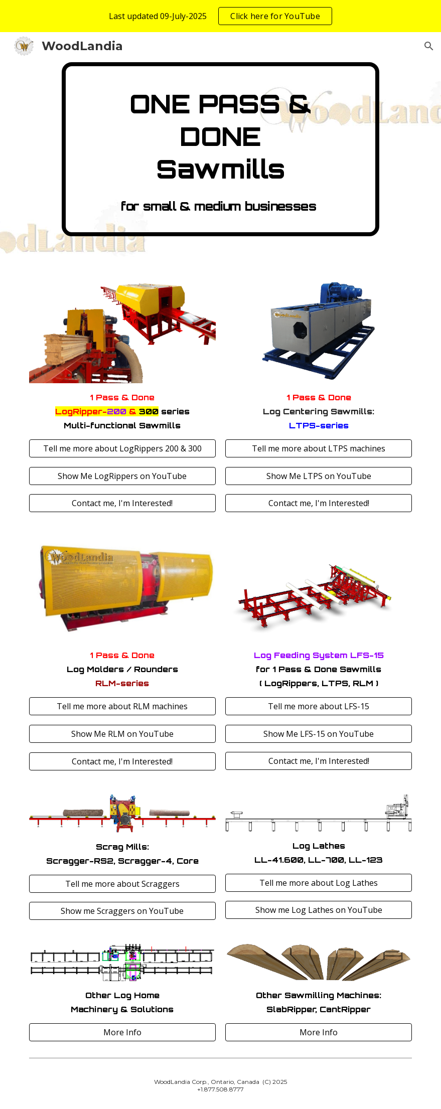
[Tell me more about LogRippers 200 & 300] (122, 448)
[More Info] (122, 1032)
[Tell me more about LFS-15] (318, 706)
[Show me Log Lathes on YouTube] (318, 909)
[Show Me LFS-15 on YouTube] (318, 733)
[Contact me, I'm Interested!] (122, 503)
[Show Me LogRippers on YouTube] (122, 476)
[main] (220, 149)
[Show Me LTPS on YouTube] (318, 476)
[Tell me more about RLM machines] (122, 706)
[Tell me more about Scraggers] (122, 883)
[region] (220, 16)
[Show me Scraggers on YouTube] (122, 910)
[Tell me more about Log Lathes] (318, 882)
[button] (429, 46)
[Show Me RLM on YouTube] (122, 733)
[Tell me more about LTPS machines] (318, 448)
